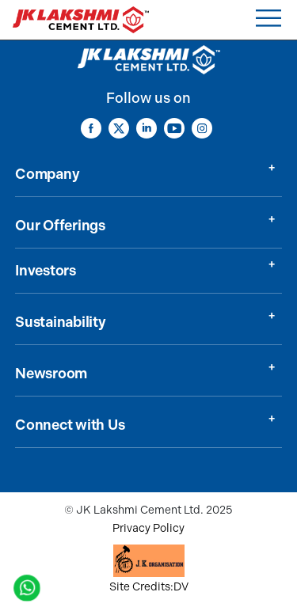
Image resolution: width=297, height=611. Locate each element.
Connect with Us (69, 425)
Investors (45, 270)
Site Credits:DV (148, 587)
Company (47, 174)
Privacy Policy (148, 528)
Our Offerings (60, 225)
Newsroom (51, 373)
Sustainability (60, 322)
